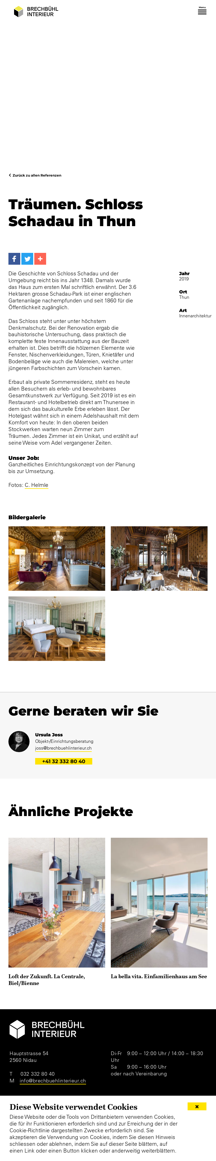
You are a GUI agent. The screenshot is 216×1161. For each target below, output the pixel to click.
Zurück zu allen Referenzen (37, 175)
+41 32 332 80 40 (63, 761)
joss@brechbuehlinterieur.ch (63, 748)
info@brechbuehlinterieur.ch (53, 1080)
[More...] (40, 259)
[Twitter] (27, 259)
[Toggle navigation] (202, 12)
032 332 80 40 (38, 1074)
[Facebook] (14, 259)
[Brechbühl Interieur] (36, 11)
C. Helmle (36, 485)
